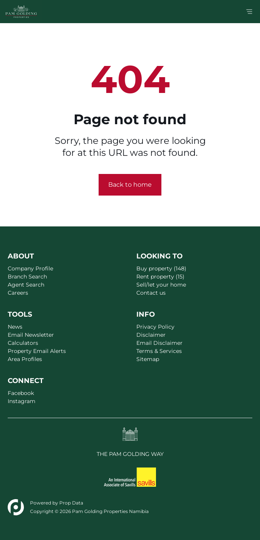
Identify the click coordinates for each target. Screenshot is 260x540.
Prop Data (71, 503)
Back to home (130, 184)
